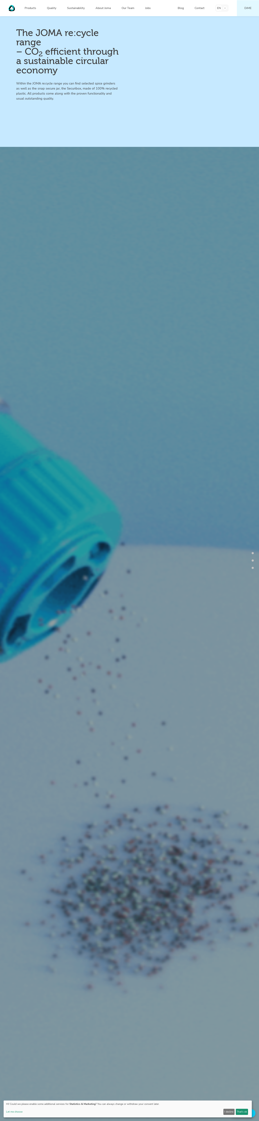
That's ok (242, 1111)
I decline (228, 1111)
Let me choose (14, 1111)
